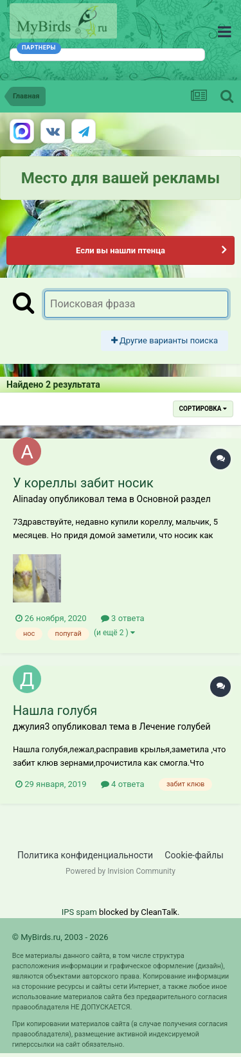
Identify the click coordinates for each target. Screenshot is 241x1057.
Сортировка (203, 408)
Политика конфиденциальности (85, 855)
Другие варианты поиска (164, 340)
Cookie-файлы (194, 855)
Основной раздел (174, 499)
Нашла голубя (55, 710)
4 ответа (123, 784)
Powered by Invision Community (120, 871)
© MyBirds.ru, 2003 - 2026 (60, 937)
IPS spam (79, 912)
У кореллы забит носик (83, 483)
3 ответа (123, 618)
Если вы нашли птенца (120, 250)
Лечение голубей (174, 726)
